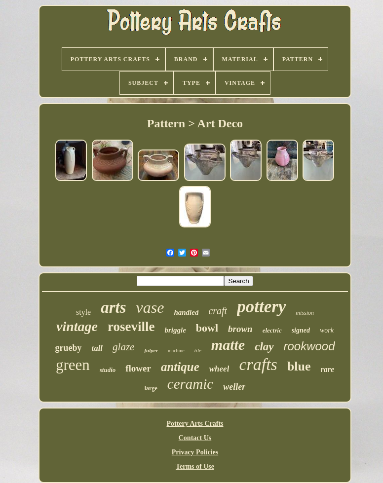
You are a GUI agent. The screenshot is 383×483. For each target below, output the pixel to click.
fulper (151, 350)
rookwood (309, 346)
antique (180, 366)
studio (108, 369)
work (327, 330)
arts (113, 307)
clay (264, 346)
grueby (68, 348)
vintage (77, 326)
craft (217, 310)
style (83, 312)
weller (234, 387)
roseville (131, 326)
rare (328, 369)
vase (150, 307)
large (151, 388)
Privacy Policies (195, 452)
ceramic (190, 384)
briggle (175, 330)
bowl (207, 328)
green (73, 364)
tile (197, 350)
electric (272, 330)
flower (138, 368)
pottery (261, 306)
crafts (258, 364)
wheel (219, 368)
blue (299, 366)
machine (176, 350)
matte (228, 344)
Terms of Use (195, 466)
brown (240, 329)
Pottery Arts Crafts (194, 423)
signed (301, 330)
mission (305, 312)
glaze (123, 347)
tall (97, 348)
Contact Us (195, 438)
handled (186, 312)
